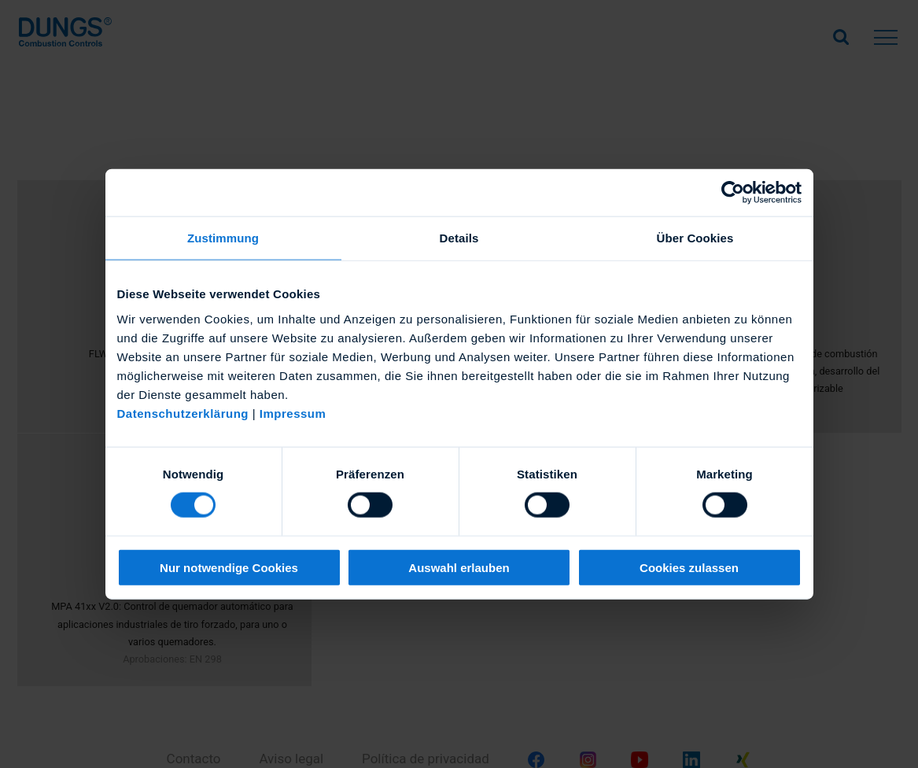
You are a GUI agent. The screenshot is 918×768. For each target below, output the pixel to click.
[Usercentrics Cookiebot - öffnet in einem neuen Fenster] (733, 193)
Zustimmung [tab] (223, 238)
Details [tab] (459, 238)
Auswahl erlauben (458, 567)
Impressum (293, 412)
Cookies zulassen (689, 567)
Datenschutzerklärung (183, 412)
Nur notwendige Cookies (229, 567)
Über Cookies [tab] (695, 238)
